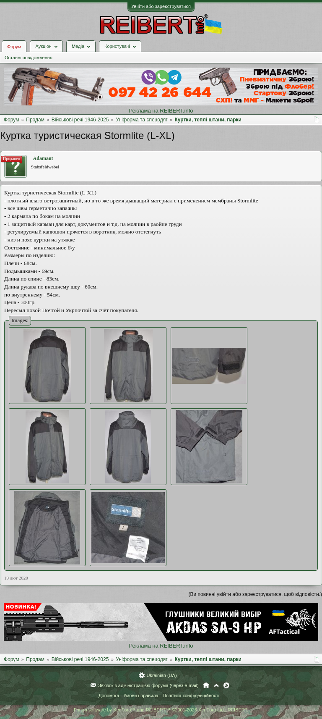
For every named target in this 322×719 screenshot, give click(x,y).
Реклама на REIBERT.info (161, 111)
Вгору (216, 685)
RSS (226, 685)
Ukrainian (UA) (161, 675)
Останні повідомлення (28, 57)
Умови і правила (140, 695)
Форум (14, 46)
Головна (206, 685)
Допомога (109, 695)
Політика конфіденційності (191, 695)
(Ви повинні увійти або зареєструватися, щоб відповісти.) (255, 594)
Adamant (43, 158)
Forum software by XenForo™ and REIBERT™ (161, 709)
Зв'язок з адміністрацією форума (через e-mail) (148, 685)
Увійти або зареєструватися (161, 6)
